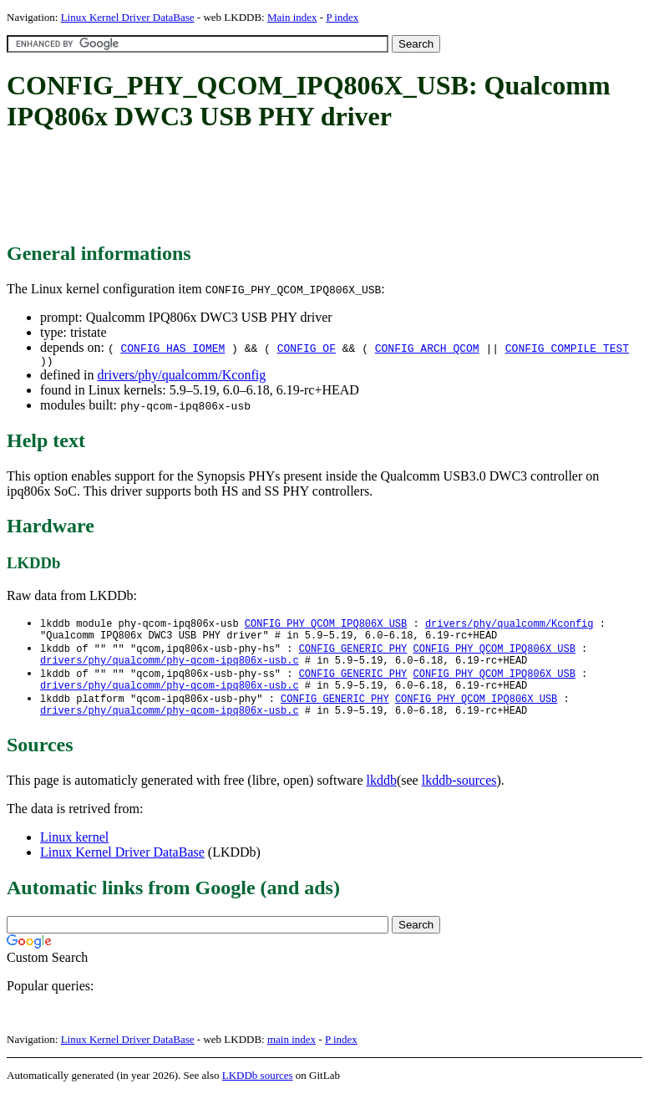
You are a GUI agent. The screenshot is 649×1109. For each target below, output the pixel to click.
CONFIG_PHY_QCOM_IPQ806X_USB (326, 626)
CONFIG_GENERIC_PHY (353, 655)
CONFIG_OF (306, 347)
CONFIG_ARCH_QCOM (427, 347)
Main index (292, 17)
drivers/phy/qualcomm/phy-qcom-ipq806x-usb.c (169, 669)
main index (291, 1055)
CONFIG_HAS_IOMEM (172, 347)
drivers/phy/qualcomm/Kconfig (181, 377)
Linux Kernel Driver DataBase (128, 17)
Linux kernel (74, 853)
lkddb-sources (459, 796)
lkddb (382, 796)
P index (342, 17)
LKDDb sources (257, 1091)
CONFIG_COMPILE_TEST (567, 347)
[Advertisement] (311, 188)
